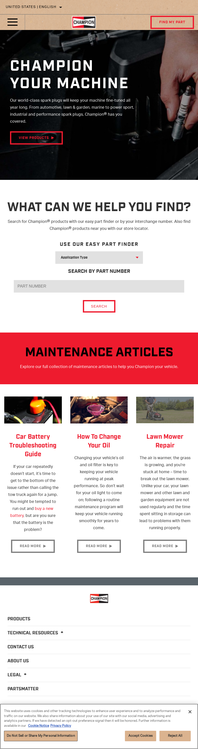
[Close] (189, 711)
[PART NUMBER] (99, 286)
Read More (30, 546)
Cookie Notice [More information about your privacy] (38, 726)
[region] (99, 726)
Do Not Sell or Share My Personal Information (41, 736)
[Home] (84, 22)
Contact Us (21, 647)
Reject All (175, 736)
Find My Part (172, 22)
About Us (18, 661)
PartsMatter (23, 689)
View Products (34, 138)
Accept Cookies (140, 736)
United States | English (31, 7)
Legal (18, 675)
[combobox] (93, 257)
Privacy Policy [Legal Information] (60, 726)
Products (19, 619)
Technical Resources (36, 633)
